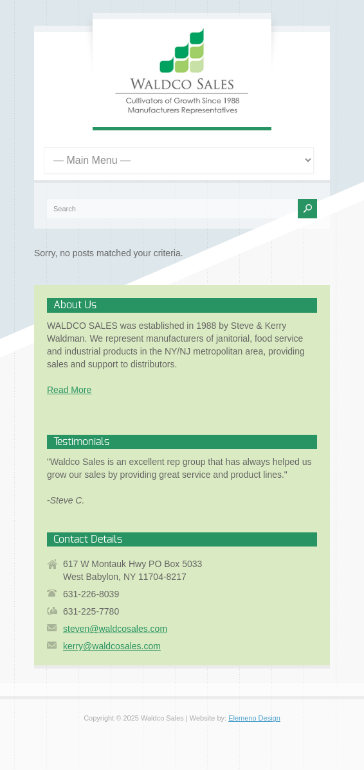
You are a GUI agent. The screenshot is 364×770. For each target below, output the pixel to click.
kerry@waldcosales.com (112, 646)
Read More (69, 390)
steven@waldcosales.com (115, 629)
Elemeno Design (254, 718)
